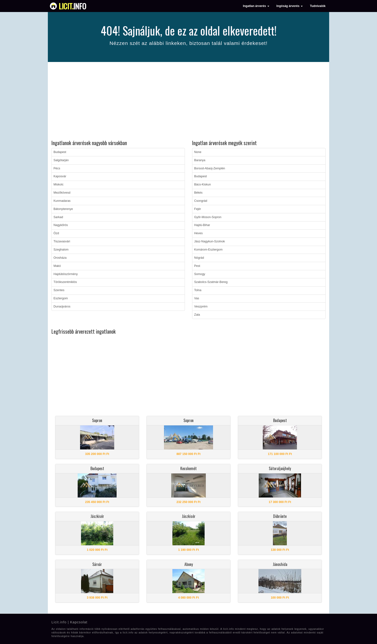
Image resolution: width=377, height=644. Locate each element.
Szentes (59, 290)
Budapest (60, 152)
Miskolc (59, 184)
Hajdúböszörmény (66, 274)
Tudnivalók (318, 6)
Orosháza (60, 257)
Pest (197, 266)
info (72, 6)
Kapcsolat (78, 622)
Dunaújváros (62, 306)
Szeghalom (61, 249)
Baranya (200, 160)
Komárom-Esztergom (208, 249)
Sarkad (58, 217)
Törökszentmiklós (65, 282)
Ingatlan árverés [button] (256, 6)
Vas (196, 298)
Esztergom (61, 298)
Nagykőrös (61, 225)
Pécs (57, 168)
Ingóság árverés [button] (289, 6)
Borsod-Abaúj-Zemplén (209, 168)
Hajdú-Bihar (202, 225)
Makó (57, 266)
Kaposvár (60, 176)
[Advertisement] (188, 101)
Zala (197, 314)
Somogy (199, 274)
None (197, 152)
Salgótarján (61, 160)
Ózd (56, 233)
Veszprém (201, 306)
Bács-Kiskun (202, 184)
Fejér (197, 209)
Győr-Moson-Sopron (207, 217)
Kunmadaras (62, 200)
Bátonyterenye (63, 209)
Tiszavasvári (62, 241)
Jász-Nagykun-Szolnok (209, 241)
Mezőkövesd (62, 192)
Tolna (197, 290)
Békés (198, 192)
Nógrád (199, 257)
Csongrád (200, 200)
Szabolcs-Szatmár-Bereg (211, 282)
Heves (198, 233)
